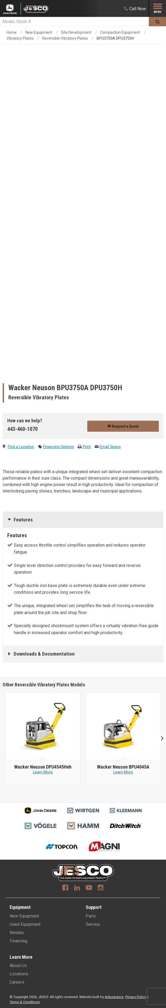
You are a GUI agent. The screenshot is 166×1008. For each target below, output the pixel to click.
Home (11, 32)
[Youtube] (89, 888)
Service (93, 924)
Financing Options (58, 447)
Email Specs (110, 447)
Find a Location (21, 447)
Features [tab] (23, 520)
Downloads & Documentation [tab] (44, 654)
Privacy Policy (135, 997)
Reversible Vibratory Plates (65, 38)
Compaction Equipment (120, 32)
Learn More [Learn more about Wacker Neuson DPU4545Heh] (43, 772)
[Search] (74, 21)
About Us (18, 965)
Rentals (17, 932)
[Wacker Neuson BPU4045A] (123, 767)
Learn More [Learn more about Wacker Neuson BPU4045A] (123, 772)
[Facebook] (65, 888)
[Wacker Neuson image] (43, 726)
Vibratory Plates (19, 38)
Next (160, 738)
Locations (19, 973)
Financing (18, 940)
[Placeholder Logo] (12, 8)
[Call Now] (135, 8)
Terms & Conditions (25, 1002)
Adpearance (114, 997)
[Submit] (157, 21)
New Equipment (38, 32)
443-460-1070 (22, 429)
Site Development (76, 32)
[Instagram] (100, 888)
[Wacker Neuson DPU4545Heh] (43, 767)
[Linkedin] (77, 888)
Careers (17, 982)
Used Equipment (25, 924)
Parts (91, 916)
